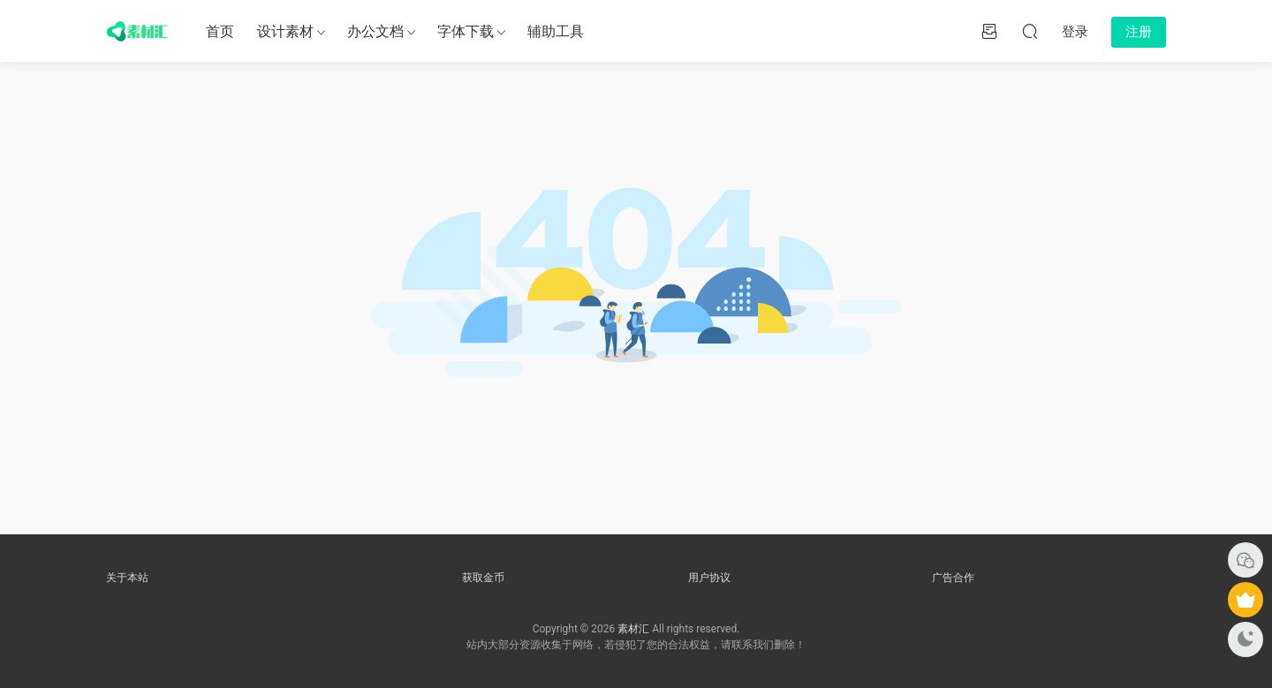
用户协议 (709, 577)
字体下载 (465, 31)
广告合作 (953, 577)
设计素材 (285, 31)
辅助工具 (555, 31)
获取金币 (483, 577)
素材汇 (633, 629)
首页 (220, 31)
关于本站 (127, 577)
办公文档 (375, 31)
